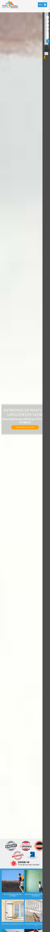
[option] (25, 466)
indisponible (4, 11)
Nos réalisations (25, 427)
